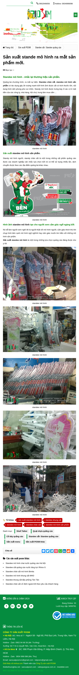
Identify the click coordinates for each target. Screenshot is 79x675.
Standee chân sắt (46, 82)
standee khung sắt (53, 520)
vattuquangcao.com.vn (47, 667)
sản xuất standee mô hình (29, 520)
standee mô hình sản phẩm (26, 153)
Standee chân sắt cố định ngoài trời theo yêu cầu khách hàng (32, 584)
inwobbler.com (63, 667)
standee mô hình (21, 224)
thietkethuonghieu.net (11, 667)
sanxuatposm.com (29, 667)
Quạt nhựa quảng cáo (43, 531)
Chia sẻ (8, 551)
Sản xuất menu (13, 542)
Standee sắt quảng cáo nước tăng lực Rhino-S (26, 567)
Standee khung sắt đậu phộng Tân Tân (22, 580)
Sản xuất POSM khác (35, 542)
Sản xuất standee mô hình (15, 240)
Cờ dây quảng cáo (15, 536)
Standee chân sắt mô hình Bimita (20, 571)
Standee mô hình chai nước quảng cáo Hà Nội (26, 563)
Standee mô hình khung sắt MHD (20, 576)
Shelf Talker (21, 531)
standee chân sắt (33, 525)
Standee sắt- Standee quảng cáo (43, 536)
